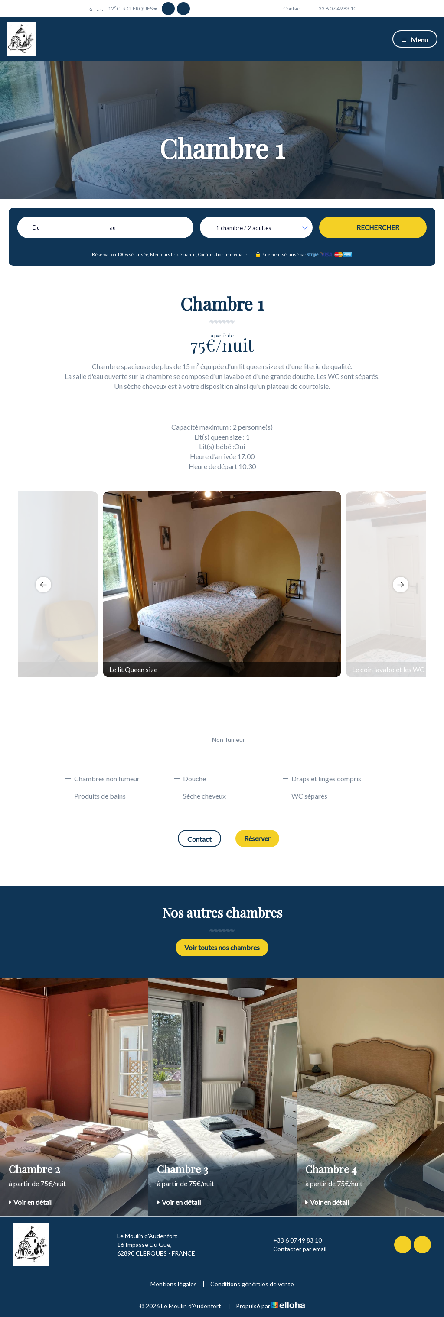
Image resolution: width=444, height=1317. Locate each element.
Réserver (257, 838)
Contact (199, 839)
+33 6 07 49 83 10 (292, 1240)
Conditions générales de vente (252, 1284)
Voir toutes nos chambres (222, 947)
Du (36, 227)
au (113, 227)
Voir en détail (30, 1202)
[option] (222, 584)
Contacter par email (294, 1249)
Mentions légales (173, 1284)
